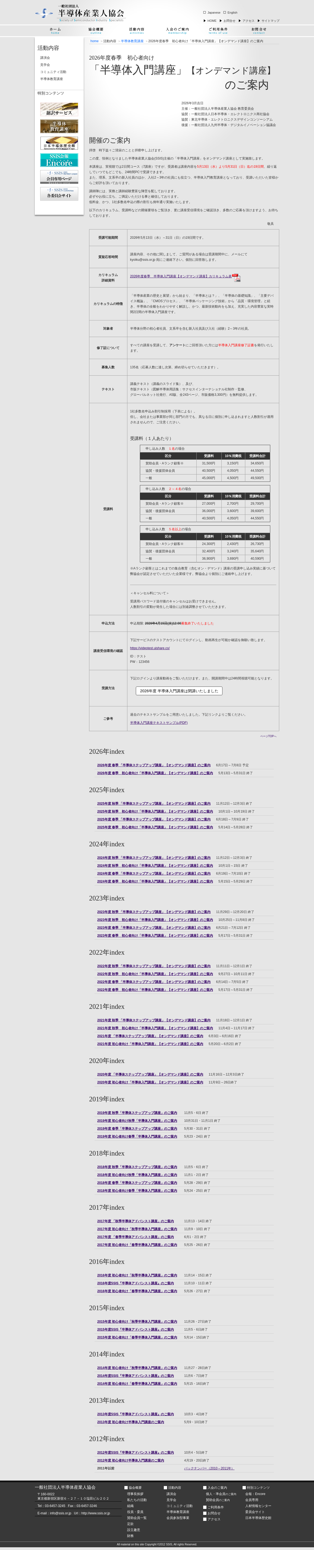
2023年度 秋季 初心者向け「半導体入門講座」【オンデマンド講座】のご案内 (155, 920)
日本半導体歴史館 (258, 1518)
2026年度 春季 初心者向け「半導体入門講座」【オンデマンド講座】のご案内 (155, 773)
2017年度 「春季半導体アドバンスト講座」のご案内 (135, 1237)
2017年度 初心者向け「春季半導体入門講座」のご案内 (137, 1245)
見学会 (45, 65)
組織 (130, 1506)
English (232, 12)
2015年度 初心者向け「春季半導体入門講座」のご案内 (137, 1337)
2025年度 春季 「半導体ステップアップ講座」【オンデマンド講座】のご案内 (154, 819)
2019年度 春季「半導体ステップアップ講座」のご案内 (137, 1129)
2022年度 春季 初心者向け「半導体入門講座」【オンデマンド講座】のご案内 (155, 990)
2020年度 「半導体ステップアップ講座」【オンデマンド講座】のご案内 (150, 1074)
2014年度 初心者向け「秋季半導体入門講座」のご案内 (137, 1368)
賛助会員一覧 (137, 1518)
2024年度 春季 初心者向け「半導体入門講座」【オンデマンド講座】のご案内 (155, 881)
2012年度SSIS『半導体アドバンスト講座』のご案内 (135, 1452)
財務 (130, 1536)
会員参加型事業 (178, 1518)
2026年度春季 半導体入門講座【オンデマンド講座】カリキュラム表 (185, 276)
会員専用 (251, 1500)
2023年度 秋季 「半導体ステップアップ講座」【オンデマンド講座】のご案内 (154, 912)
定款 (130, 1524)
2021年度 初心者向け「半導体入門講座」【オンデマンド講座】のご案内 (150, 1044)
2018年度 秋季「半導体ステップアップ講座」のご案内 (137, 1167)
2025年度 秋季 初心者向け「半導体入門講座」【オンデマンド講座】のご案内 (155, 811)
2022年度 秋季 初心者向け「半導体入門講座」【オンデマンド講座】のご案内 (155, 974)
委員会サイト (255, 1512)
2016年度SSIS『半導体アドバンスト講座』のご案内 (135, 1283)
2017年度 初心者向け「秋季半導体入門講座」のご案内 (137, 1229)
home (94, 41)
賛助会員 (218, 1500)
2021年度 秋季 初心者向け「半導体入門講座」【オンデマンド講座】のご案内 (155, 1028)
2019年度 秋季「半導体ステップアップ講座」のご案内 (137, 1113)
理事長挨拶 (135, 1494)
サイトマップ (271, 20)
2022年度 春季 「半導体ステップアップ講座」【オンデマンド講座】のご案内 (154, 982)
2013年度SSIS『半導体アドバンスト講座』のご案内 (135, 1414)
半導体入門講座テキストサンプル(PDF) (159, 723)
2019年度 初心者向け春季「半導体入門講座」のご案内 (137, 1136)
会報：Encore (255, 1494)
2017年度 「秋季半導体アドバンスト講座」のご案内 (135, 1221)
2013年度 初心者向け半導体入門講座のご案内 (130, 1422)
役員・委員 (135, 1512)
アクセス (249, 20)
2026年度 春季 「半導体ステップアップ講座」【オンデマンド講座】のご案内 (154, 765)
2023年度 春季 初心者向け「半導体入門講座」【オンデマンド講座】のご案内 (155, 936)
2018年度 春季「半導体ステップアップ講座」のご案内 (137, 1183)
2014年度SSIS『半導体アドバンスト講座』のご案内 (135, 1376)
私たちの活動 (137, 1500)
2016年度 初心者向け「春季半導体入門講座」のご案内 (137, 1291)
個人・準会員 (221, 1494)
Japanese (214, 12)
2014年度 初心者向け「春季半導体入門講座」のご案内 (137, 1384)
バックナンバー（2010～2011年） (209, 1468)
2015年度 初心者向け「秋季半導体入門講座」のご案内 (137, 1322)
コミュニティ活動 (53, 72)
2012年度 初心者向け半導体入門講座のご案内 (130, 1460)
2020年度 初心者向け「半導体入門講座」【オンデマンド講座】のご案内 (150, 1082)
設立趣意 (133, 1530)
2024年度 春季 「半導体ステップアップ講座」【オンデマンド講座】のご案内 (154, 873)
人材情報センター (258, 1506)
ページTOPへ (268, 736)
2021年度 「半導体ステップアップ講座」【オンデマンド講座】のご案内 (150, 1036)
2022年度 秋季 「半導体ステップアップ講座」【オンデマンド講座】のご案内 (154, 966)
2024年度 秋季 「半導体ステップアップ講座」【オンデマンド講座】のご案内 (154, 858)
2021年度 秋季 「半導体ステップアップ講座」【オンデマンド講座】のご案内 (154, 1020)
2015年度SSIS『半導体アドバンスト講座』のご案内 (135, 1329)
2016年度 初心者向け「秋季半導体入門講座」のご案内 (137, 1275)
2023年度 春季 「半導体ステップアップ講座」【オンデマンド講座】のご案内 (154, 928)
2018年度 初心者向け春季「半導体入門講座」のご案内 (137, 1191)
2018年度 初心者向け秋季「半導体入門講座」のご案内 (137, 1175)
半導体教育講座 (132, 41)
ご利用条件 (216, 1507)
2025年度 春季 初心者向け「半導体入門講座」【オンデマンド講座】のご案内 (155, 827)
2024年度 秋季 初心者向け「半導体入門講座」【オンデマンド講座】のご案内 (155, 866)
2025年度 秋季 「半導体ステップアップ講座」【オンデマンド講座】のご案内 (154, 803)
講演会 (45, 58)
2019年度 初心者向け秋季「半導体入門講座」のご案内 (137, 1121)
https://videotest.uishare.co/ (150, 648)
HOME (212, 20)
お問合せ (230, 20)
